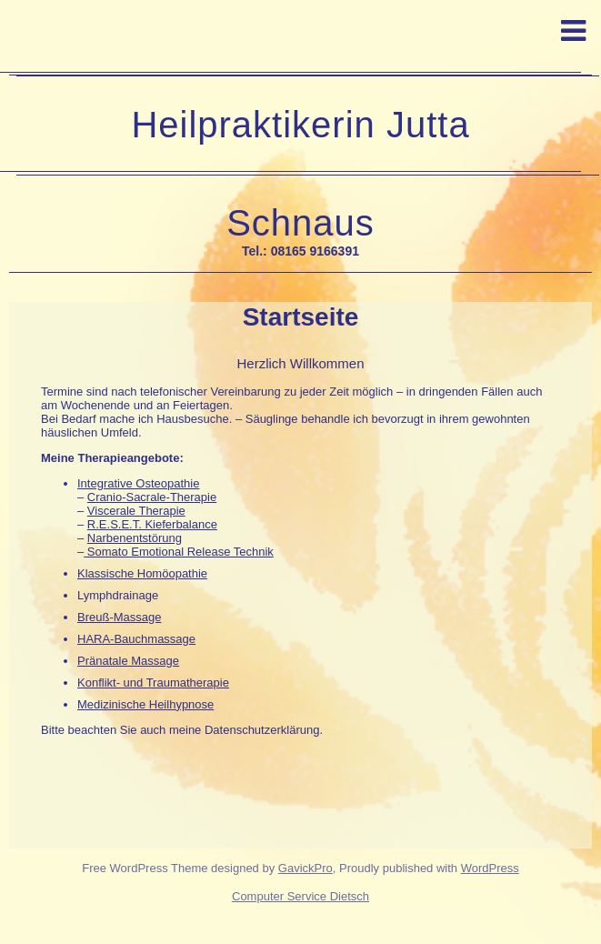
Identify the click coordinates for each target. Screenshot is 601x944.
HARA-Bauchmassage (136, 639)
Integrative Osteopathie (138, 483)
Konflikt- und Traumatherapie (153, 682)
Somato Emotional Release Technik (179, 551)
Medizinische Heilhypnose (145, 704)
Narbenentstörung (134, 538)
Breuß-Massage (119, 617)
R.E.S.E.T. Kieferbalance (152, 524)
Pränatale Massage (128, 661)
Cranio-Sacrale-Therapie (151, 497)
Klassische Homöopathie (142, 573)
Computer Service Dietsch (300, 896)
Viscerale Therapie (136, 510)
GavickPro (305, 868)
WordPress (490, 868)
